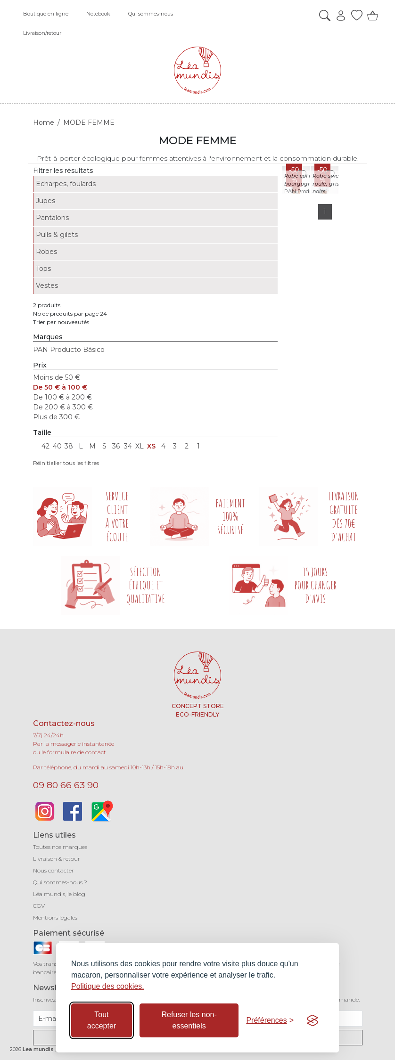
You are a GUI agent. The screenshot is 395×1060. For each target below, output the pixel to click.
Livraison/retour (42, 33)
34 (128, 446)
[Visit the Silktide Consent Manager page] (312, 1020)
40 (57, 446)
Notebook (98, 13)
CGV (39, 905)
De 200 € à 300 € (63, 407)
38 (69, 446)
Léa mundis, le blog (59, 893)
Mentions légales (55, 917)
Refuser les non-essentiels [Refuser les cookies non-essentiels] (188, 1020)
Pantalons (52, 217)
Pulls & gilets (57, 234)
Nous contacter (53, 870)
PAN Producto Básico (69, 349)
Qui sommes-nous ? (60, 882)
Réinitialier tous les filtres (66, 462)
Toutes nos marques (60, 846)
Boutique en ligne (45, 13)
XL (139, 446)
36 (116, 446)
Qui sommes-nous (150, 13)
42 (45, 446)
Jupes (45, 200)
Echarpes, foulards (66, 183)
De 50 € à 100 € (60, 387)
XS (151, 446)
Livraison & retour (56, 858)
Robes (46, 251)
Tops (43, 268)
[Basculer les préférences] (270, 1020)
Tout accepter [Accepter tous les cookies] (101, 1020)
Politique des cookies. (107, 986)
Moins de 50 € (56, 377)
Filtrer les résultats (63, 170)
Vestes (47, 285)
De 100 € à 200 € (62, 397)
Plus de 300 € (56, 417)
